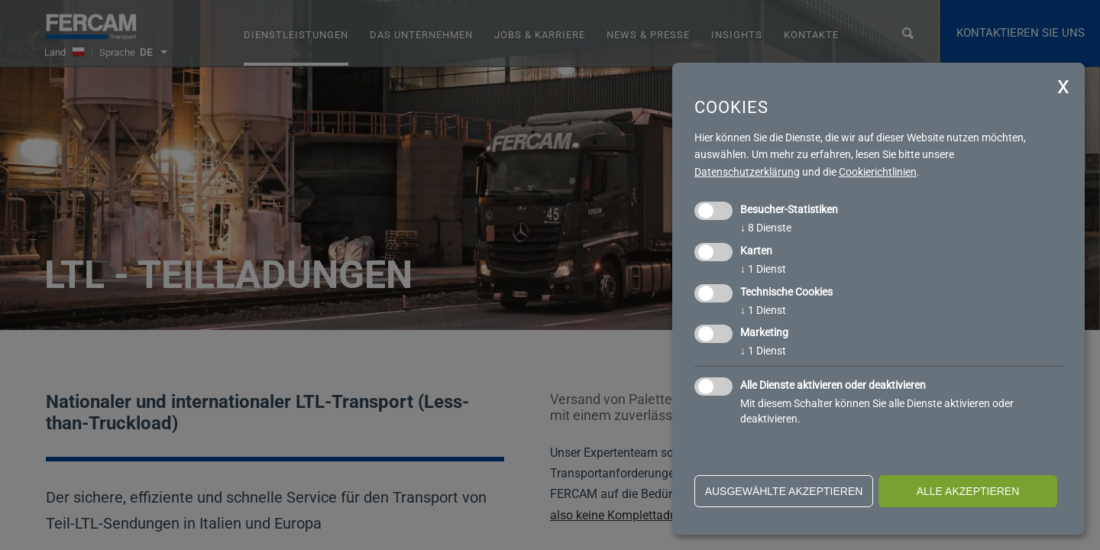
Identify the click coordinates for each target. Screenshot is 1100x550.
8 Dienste (765, 228)
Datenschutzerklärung (747, 172)
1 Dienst (763, 269)
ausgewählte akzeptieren (784, 491)
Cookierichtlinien (878, 172)
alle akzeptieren (968, 491)
